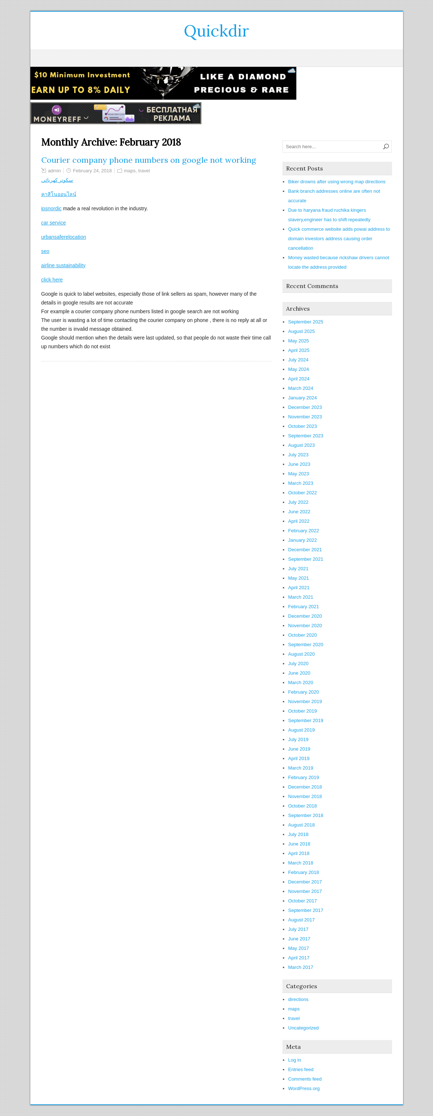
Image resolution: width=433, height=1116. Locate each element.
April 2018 (299, 853)
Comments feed (305, 1079)
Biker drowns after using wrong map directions (337, 181)
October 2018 (302, 806)
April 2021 (299, 587)
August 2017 (301, 920)
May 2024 (298, 369)
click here (52, 280)
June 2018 (299, 844)
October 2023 (302, 426)
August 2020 (301, 654)
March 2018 (301, 863)
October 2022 (302, 492)
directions (298, 999)
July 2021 (298, 568)
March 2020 (301, 682)
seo (45, 251)
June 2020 (299, 673)
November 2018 (305, 796)
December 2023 (305, 407)
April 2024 (299, 378)
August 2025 (301, 331)
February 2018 (303, 872)
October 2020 (302, 635)
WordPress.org (304, 1088)
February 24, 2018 (92, 170)
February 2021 (303, 606)
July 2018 (298, 834)
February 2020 (303, 692)
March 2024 (301, 388)
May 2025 (298, 341)
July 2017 (298, 929)
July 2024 (298, 360)
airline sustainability (63, 265)
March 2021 (301, 597)
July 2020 (298, 663)
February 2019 (303, 777)
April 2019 (299, 758)
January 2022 (302, 540)
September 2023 (305, 435)
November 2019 (305, 701)
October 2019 (302, 711)
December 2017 (305, 882)
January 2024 (302, 397)
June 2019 (299, 749)
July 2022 (298, 502)
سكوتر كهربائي (57, 180)
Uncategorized (303, 1028)
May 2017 (298, 948)
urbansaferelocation (63, 237)
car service (53, 223)
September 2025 (305, 322)
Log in (294, 1060)
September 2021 (305, 559)
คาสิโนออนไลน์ (58, 194)
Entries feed (301, 1069)
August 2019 (301, 730)
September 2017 (305, 910)
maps (130, 170)
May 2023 (298, 473)
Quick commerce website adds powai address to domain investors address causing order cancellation (339, 238)
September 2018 (305, 815)
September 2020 (305, 644)
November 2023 (305, 416)
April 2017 (299, 957)
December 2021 (305, 549)
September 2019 (305, 720)
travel (144, 170)
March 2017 (301, 967)
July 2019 (298, 739)
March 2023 (301, 483)
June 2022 (299, 511)
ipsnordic (51, 208)
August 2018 (301, 825)
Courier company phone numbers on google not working (148, 160)
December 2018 (305, 787)
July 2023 (298, 454)
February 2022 (303, 530)
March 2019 (301, 768)
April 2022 (299, 521)
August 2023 (301, 445)
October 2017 (302, 901)
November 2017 (305, 891)
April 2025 (299, 350)
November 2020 (305, 625)
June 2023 (299, 464)
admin (54, 170)
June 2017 (299, 938)
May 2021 (298, 578)
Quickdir (216, 30)
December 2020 (305, 616)
